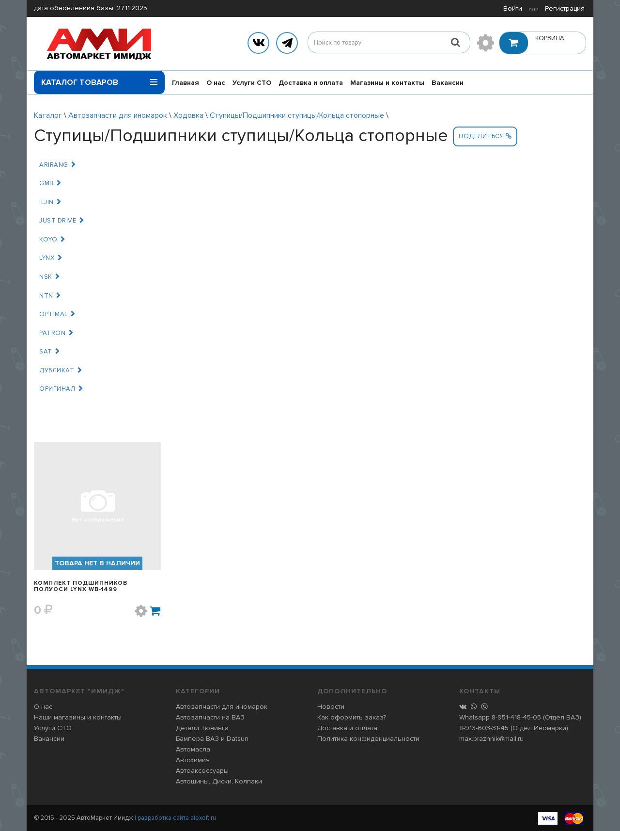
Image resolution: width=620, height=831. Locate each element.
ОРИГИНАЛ (61, 389)
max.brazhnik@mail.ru (491, 739)
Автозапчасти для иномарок (117, 115)
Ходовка (188, 115)
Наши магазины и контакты (78, 717)
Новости (330, 707)
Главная (185, 83)
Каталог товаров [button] (99, 79)
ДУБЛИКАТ (60, 370)
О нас (215, 83)
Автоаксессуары (202, 771)
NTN (50, 296)
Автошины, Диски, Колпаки (219, 781)
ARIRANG (58, 165)
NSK (50, 277)
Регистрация (565, 8)
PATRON (56, 333)
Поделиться (485, 136)
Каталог (48, 115)
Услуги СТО (251, 83)
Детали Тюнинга (202, 728)
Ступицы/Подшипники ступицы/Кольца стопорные (297, 115)
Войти (512, 8)
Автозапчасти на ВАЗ (210, 717)
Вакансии (448, 83)
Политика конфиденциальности (368, 739)
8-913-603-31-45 (484, 728)
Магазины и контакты (387, 83)
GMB (50, 183)
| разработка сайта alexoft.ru (175, 818)
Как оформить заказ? (351, 717)
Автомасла (193, 749)
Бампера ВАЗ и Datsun (212, 739)
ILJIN (50, 202)
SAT (50, 351)
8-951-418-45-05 (516, 717)
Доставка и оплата (311, 83)
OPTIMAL (57, 314)
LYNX (50, 258)
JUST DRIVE (61, 220)
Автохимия (193, 760)
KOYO (52, 239)
